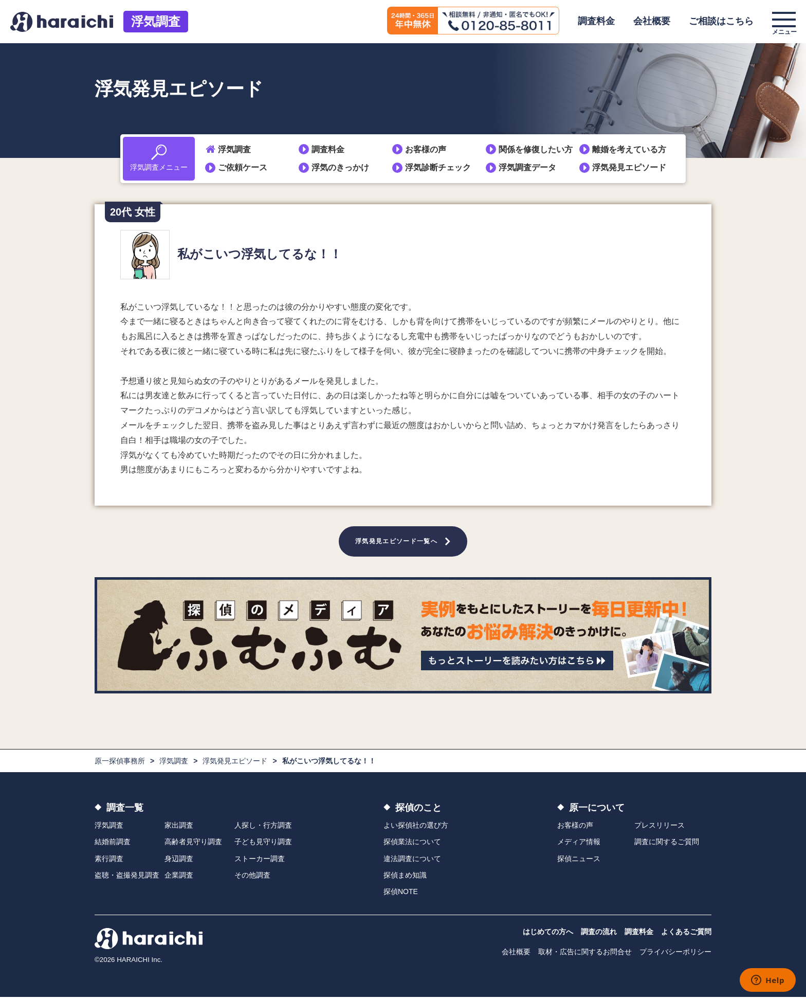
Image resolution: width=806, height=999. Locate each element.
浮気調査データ (527, 167)
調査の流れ (599, 934)
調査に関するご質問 (666, 844)
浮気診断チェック (438, 167)
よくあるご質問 (686, 934)
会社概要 (651, 21)
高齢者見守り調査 (193, 844)
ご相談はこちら (721, 21)
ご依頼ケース (242, 167)
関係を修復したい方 (536, 149)
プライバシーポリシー (675, 954)
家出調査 (178, 827)
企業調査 (178, 877)
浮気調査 (155, 21)
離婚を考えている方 (629, 149)
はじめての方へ (548, 934)
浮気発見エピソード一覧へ (396, 542)
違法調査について (412, 860)
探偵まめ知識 (405, 877)
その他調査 (252, 877)
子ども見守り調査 (263, 844)
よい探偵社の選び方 (415, 827)
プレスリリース (659, 827)
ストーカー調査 (259, 860)
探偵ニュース (578, 860)
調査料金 (596, 21)
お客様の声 (425, 149)
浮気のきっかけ (340, 167)
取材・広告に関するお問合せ (585, 954)
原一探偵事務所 (120, 763)
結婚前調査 (113, 844)
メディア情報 (578, 844)
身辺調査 (178, 860)
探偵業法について (412, 844)
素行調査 (109, 860)
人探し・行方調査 (263, 827)
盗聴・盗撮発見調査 (127, 877)
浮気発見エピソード (629, 167)
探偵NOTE (400, 893)
